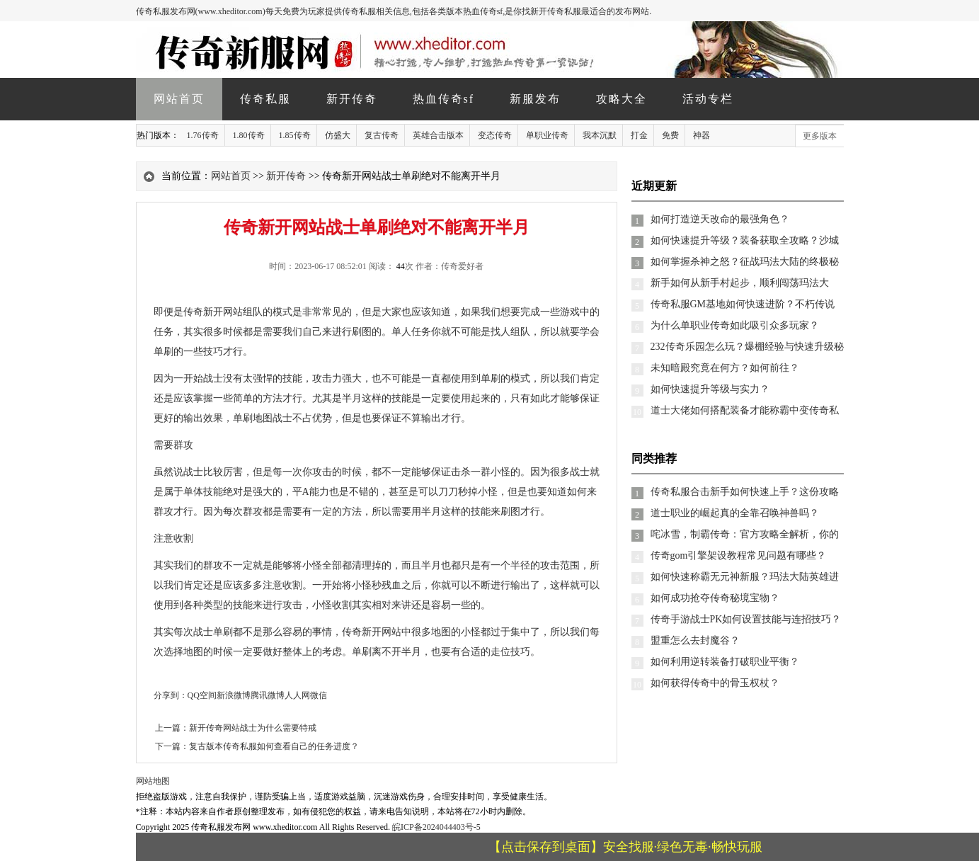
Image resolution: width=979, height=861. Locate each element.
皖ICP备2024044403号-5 (436, 827)
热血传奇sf (444, 99)
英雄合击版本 (438, 135)
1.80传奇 (249, 135)
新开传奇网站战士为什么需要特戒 (252, 728)
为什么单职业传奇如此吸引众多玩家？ (735, 325)
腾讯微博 (268, 695)
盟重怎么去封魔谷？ (695, 640)
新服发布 (535, 99)
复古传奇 (382, 135)
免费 (670, 135)
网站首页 (179, 99)
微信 (318, 695)
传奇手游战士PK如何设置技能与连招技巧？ (746, 619)
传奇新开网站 (213, 312)
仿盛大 (337, 135)
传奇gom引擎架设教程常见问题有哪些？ (739, 555)
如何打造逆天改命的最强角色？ (720, 219)
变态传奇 (495, 135)
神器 (701, 135)
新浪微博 (234, 695)
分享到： (171, 695)
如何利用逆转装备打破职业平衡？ (725, 661)
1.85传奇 (295, 135)
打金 (639, 135)
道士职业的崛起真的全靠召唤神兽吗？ (735, 513)
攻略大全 (621, 99)
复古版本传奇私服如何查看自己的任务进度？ (274, 746)
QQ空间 (202, 695)
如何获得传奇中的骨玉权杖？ (715, 683)
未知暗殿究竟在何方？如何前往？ (725, 368)
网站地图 (153, 781)
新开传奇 (351, 99)
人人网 (297, 695)
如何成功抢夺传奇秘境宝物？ (715, 598)
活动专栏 (707, 99)
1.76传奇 (203, 135)
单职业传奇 (547, 135)
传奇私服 (265, 99)
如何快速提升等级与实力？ (710, 389)
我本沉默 (600, 135)
